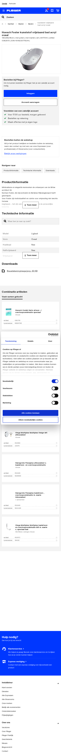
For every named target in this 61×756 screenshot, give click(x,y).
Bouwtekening (22, 271)
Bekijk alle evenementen (11, 707)
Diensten (5, 691)
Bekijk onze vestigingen (15, 153)
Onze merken (7, 703)
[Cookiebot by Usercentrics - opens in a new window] (48, 334)
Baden (21, 24)
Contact (5, 751)
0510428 (36, 473)
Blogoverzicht (7, 747)
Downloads (50, 170)
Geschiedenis (7, 739)
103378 (36, 446)
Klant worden (7, 687)
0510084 (36, 443)
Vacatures (6, 727)
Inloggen (30, 93)
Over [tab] (50, 341)
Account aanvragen (30, 102)
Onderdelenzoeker (9, 711)
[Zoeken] (34, 17)
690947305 (36, 323)
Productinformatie (11, 170)
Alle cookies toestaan (30, 413)
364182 (36, 540)
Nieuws (4, 743)
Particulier (12, 4)
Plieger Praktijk (7, 735)
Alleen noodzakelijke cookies (30, 420)
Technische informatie (32, 170)
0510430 (36, 505)
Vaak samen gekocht (12, 297)
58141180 (36, 508)
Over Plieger (6, 731)
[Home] (2, 24)
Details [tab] (30, 341)
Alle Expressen (7, 695)
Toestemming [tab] (11, 341)
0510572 (36, 537)
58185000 (36, 476)
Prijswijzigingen (7, 715)
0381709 (36, 320)
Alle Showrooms (8, 699)
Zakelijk (4, 4)
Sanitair (11, 24)
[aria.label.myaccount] (46, 10)
